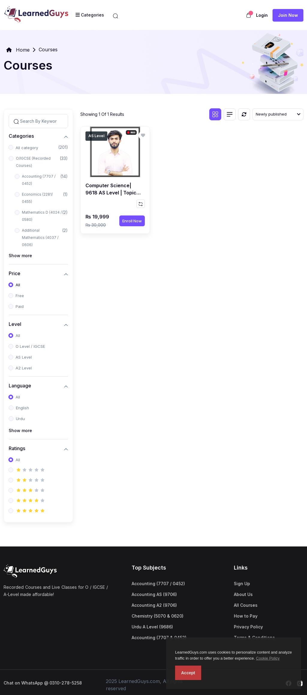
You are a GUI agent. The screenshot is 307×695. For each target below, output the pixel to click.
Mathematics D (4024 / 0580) (42, 216)
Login (262, 15)
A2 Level (24, 368)
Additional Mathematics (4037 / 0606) (40, 237)
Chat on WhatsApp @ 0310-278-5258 (43, 682)
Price (14, 273)
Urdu (20, 418)
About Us (243, 594)
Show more (20, 255)
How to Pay (246, 615)
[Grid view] (215, 114)
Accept (188, 672)
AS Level (24, 357)
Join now (288, 15)
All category (27, 147)
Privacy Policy (248, 626)
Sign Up (242, 583)
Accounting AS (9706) (154, 594)
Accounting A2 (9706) (154, 605)
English (22, 407)
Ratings (17, 448)
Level (15, 324)
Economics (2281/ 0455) (37, 198)
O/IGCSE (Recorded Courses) (33, 162)
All (18, 284)
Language (20, 385)
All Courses (246, 605)
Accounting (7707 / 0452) (38, 180)
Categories (21, 136)
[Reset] (244, 114)
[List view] (230, 114)
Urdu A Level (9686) (152, 626)
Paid (20, 306)
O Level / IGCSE (30, 346)
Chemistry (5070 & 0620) (157, 615)
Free (20, 295)
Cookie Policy (268, 658)
